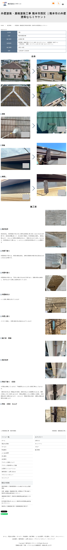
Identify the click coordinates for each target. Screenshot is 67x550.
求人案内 (4, 456)
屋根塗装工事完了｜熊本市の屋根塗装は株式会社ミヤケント (16, 497)
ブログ (37, 446)
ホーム (3, 440)
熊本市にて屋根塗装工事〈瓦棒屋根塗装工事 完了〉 (15, 506)
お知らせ (37, 440)
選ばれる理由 (5, 443)
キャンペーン (38, 443)
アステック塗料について (8, 462)
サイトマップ (5, 478)
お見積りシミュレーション (9, 468)
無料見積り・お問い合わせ (9, 471)
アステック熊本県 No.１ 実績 (9, 465)
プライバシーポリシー (7, 474)
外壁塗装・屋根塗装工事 (58, 430)
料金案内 (4, 449)
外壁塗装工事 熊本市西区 (9, 430)
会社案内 (4, 459)
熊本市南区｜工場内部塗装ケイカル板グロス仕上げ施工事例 (16, 487)
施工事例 (9, 25)
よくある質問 (5, 453)
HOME (2, 25)
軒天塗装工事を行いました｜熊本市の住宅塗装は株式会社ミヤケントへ (16, 502)
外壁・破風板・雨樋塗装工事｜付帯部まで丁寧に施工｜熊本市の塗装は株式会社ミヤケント (16, 492)
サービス (4, 446)
